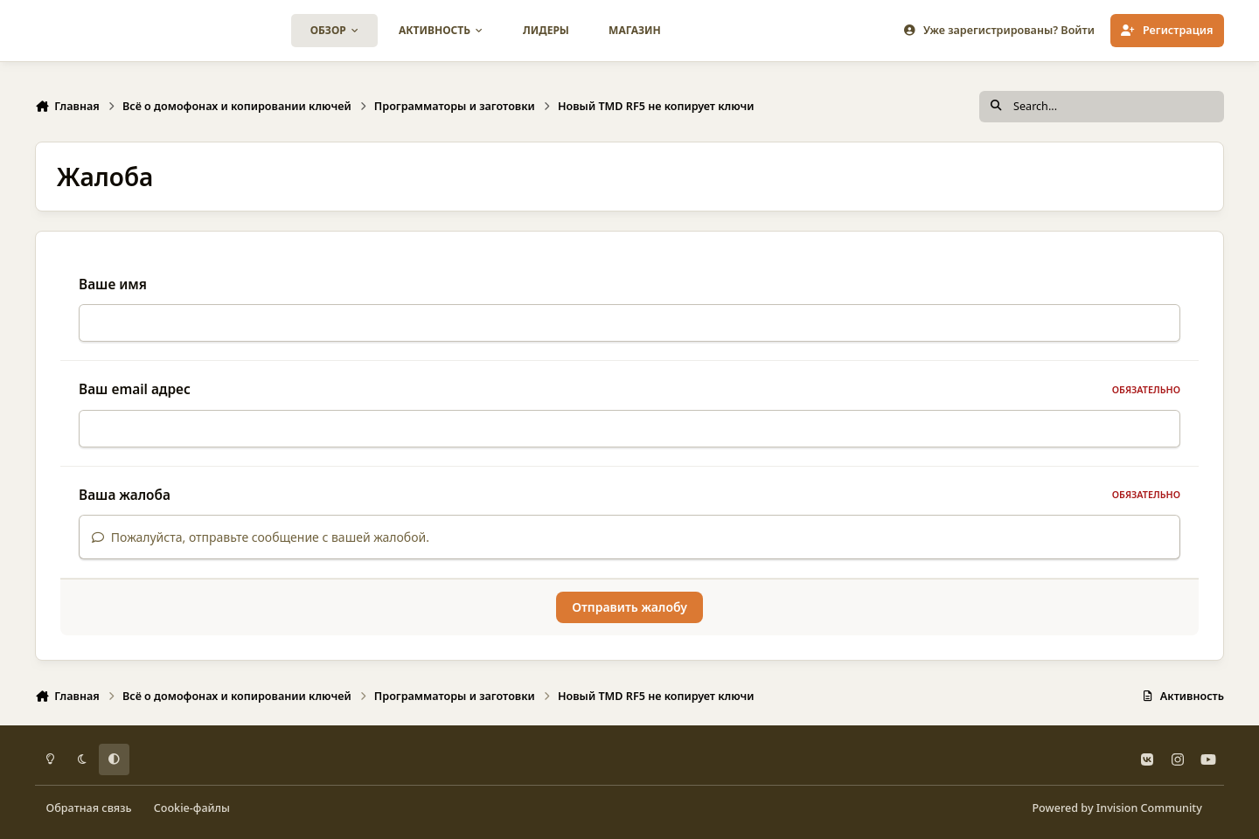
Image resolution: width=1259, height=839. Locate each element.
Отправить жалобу (629, 607)
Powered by (1116, 808)
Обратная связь (89, 808)
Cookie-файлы (192, 808)
